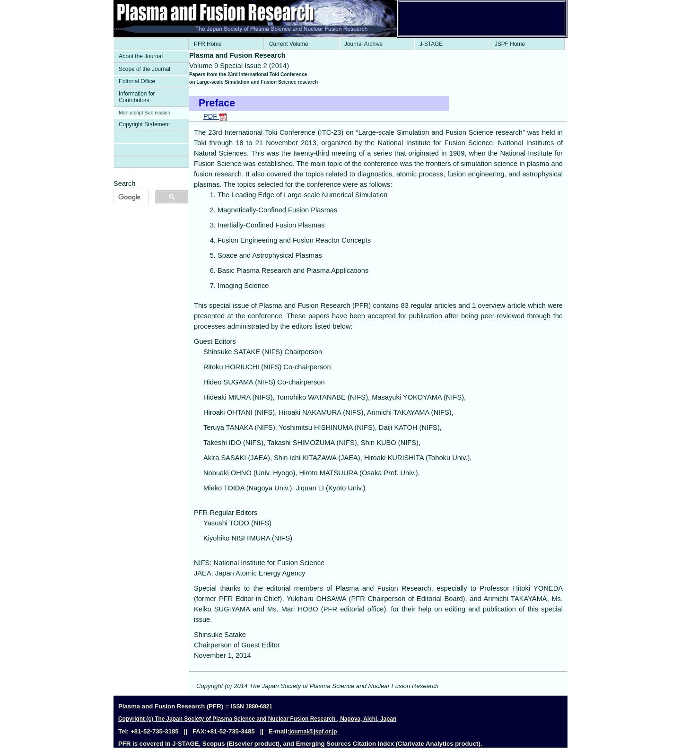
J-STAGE (431, 44)
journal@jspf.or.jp (313, 731)
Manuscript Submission (144, 112)
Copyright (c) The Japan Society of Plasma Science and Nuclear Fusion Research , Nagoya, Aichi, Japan (257, 718)
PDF (215, 116)
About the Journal (141, 56)
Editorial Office (137, 81)
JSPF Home (510, 44)
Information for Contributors (137, 97)
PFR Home (208, 44)
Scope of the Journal (144, 69)
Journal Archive (363, 44)
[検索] (130, 197)
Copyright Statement (144, 124)
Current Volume (288, 44)
